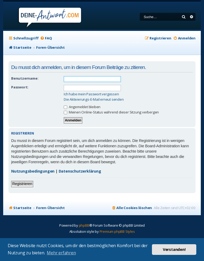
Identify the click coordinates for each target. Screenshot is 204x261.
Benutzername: (24, 78)
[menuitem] (46, 38)
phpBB (84, 225)
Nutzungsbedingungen (32, 171)
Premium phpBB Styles (117, 231)
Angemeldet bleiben (82, 106)
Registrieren (22, 184)
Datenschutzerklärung (80, 171)
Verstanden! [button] (174, 249)
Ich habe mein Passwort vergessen (91, 94)
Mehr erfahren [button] (61, 253)
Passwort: (19, 87)
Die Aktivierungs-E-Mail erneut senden (94, 99)
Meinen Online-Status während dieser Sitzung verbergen (111, 112)
